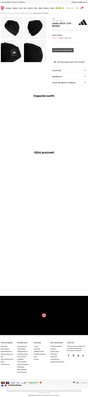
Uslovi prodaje (21, 349)
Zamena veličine (21, 362)
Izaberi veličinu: (57, 35)
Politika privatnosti (22, 351)
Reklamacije (20, 367)
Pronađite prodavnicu (40, 354)
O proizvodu (68, 70)
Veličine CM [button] (68, 38)
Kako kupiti (4, 346)
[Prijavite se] (81, 8)
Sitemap (36, 359)
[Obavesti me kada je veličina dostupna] (54, 42)
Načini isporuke (5, 364)
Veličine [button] (61, 38)
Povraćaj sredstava (22, 364)
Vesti (35, 356)
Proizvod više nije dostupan (63, 50)
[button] (78, 8)
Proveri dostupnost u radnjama (68, 82)
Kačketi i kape (24, 13)
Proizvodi (11, 13)
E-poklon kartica (54, 351)
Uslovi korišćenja (22, 346)
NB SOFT (47, 395)
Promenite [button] (84, 382)
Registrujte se (83, 2)
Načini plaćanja (5, 349)
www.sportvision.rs (36, 395)
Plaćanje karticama (6, 351)
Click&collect (53, 354)
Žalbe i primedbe (22, 369)
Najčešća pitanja (22, 372)
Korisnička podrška (22, 354)
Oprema (17, 13)
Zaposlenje (37, 349)
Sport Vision (4, 13)
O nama (36, 346)
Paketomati (53, 356)
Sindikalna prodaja (39, 351)
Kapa (30, 13)
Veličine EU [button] (55, 38)
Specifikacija (68, 76)
